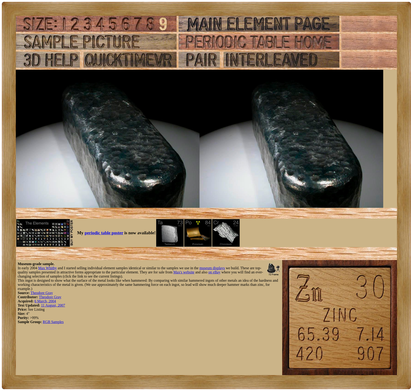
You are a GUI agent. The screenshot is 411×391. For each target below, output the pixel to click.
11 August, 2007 (53, 305)
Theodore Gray (42, 293)
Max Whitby (47, 268)
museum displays (212, 268)
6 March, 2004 (45, 301)
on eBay (214, 272)
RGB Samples (53, 322)
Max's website (183, 272)
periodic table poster (104, 232)
